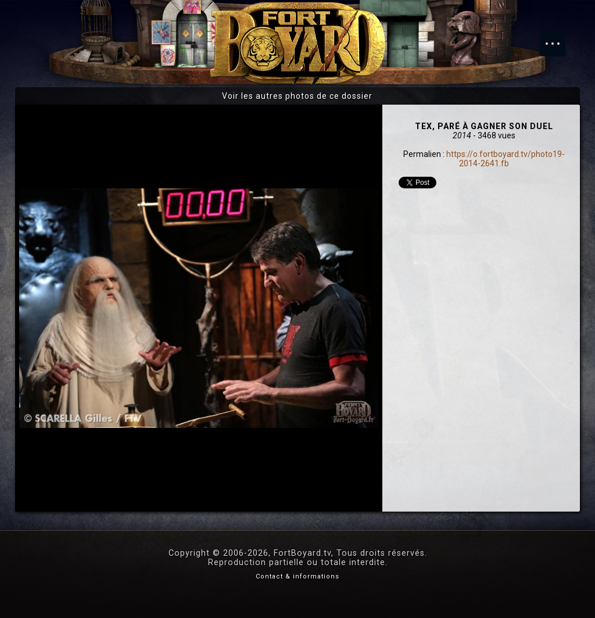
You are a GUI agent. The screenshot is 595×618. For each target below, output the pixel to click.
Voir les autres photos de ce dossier (297, 96)
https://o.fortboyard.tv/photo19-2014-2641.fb (505, 158)
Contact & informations (297, 576)
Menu (558, 38)
